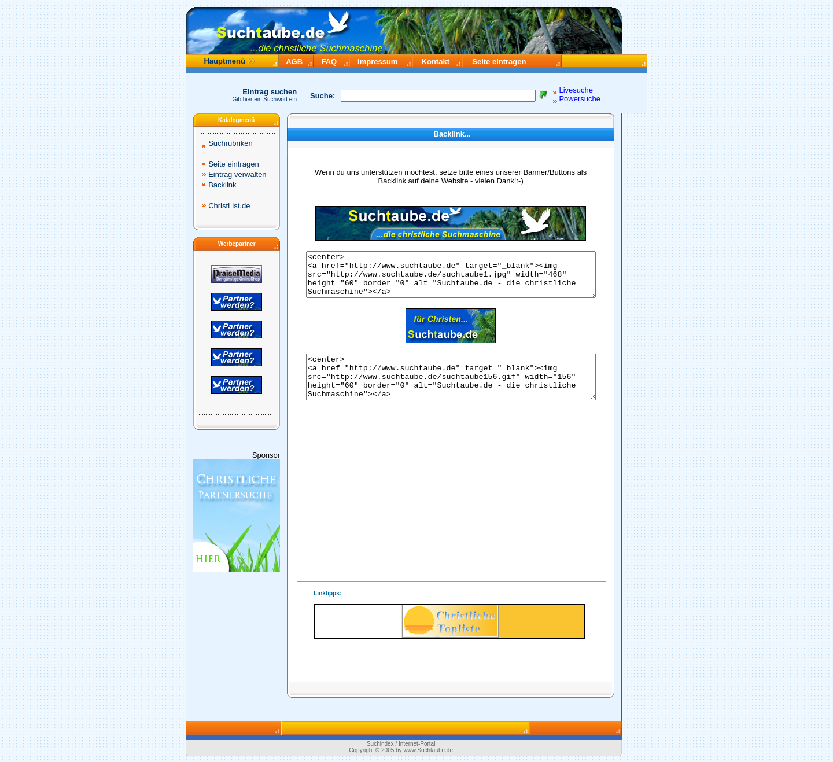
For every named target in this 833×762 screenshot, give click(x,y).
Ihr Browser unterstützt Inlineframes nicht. (449, 621)
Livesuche (576, 90)
